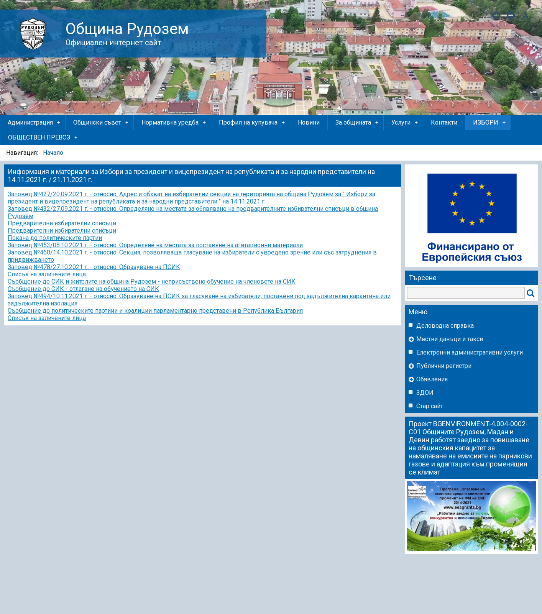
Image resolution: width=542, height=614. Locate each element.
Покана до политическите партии (55, 237)
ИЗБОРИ (490, 122)
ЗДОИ (425, 392)
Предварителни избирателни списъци (62, 223)
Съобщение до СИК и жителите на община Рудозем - (84, 281)
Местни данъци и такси (449, 339)
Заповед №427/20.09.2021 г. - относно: (63, 194)
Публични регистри (443, 365)
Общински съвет (101, 122)
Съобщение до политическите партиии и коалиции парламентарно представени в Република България (155, 310)
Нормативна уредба (174, 122)
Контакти (444, 122)
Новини (309, 122)
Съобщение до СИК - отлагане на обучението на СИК (83, 288)
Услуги (405, 122)
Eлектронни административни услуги (469, 352)
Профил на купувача (252, 122)
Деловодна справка (445, 325)
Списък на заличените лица (47, 274)
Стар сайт (429, 406)
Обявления (432, 379)
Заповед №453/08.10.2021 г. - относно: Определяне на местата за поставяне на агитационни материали (155, 245)
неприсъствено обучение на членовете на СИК (228, 281)
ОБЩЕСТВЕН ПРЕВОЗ (43, 137)
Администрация (34, 122)
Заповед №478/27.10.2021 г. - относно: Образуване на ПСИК (94, 267)
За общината (357, 122)
